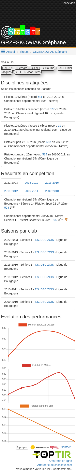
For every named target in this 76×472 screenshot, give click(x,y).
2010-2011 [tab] (31, 191)
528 (6, 207)
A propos (22, 447)
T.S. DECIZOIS (44, 239)
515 (44, 154)
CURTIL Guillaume (42, 68)
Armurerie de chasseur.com (54, 465)
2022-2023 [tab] (11, 182)
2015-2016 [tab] (52, 182)
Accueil (10, 51)
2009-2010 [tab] (52, 191)
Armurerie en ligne (60, 460)
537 (48, 142)
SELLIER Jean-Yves (28, 72)
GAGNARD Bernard (14, 68)
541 (39, 96)
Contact (66, 446)
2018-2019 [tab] (31, 182)
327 (52, 109)
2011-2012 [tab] (11, 191)
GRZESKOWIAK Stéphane (50, 51)
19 (59, 125)
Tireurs (24, 51)
